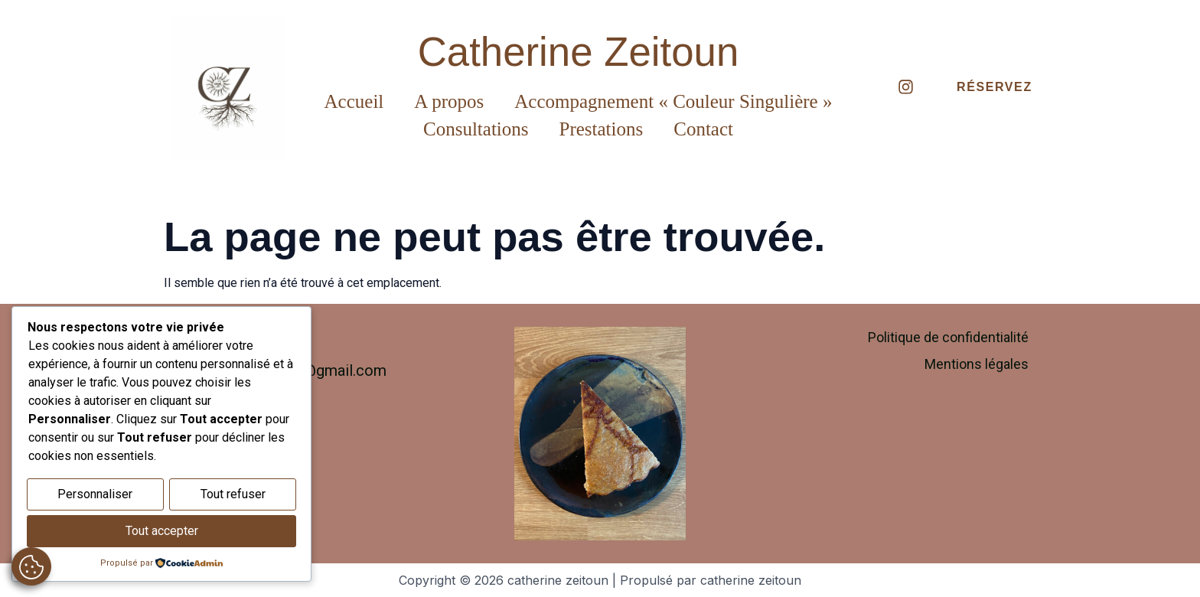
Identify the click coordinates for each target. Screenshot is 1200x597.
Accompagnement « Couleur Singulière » (673, 101)
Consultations (476, 129)
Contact (703, 129)
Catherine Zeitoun (578, 51)
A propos (449, 101)
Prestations (601, 129)
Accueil (354, 101)
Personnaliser (94, 496)
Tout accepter (162, 531)
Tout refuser (233, 496)
